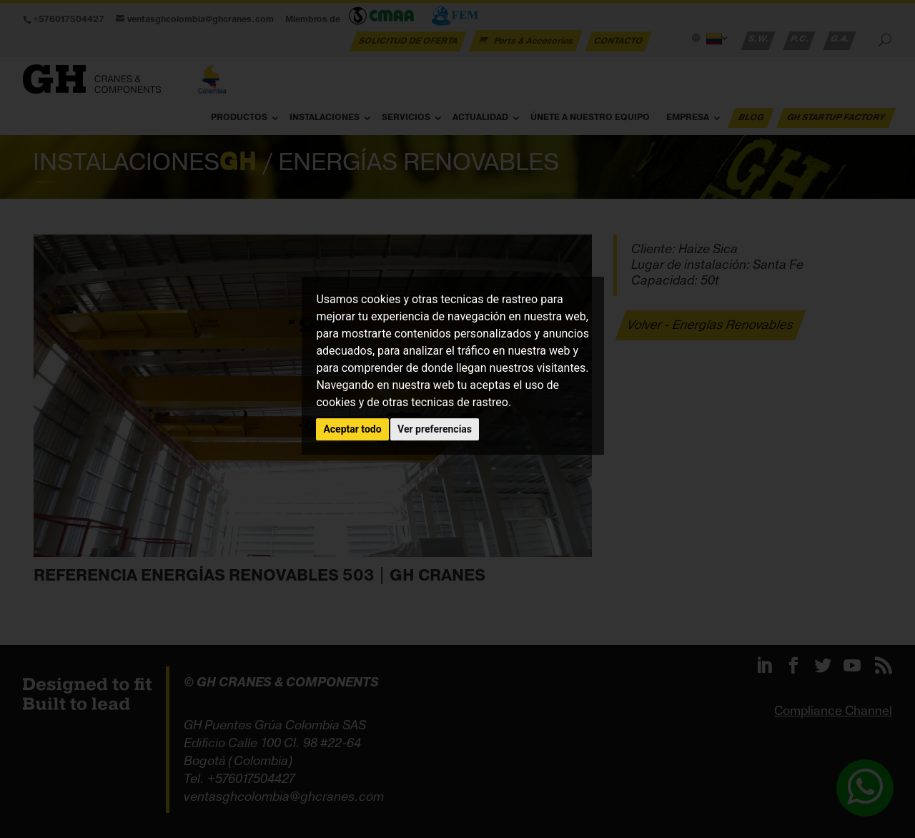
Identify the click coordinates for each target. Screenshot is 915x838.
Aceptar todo (352, 429)
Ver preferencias (434, 429)
